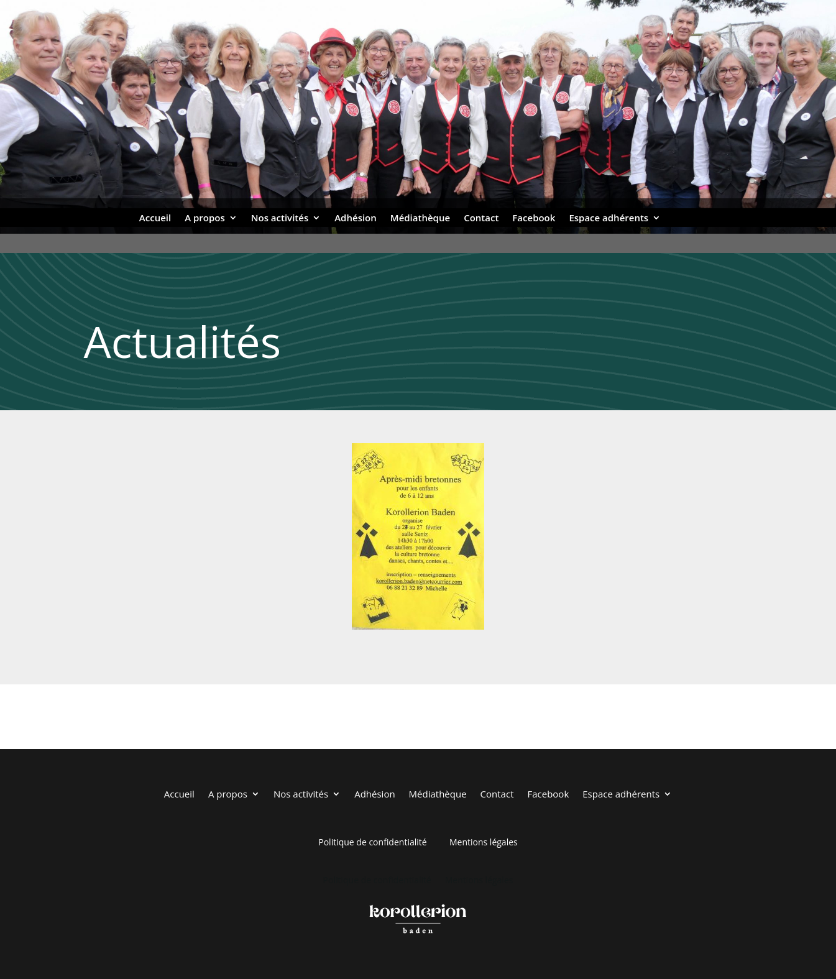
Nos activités (279, 218)
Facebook (533, 218)
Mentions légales (483, 842)
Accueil (155, 218)
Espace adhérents (608, 218)
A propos (205, 218)
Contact (481, 218)
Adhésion (355, 218)
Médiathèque (420, 218)
